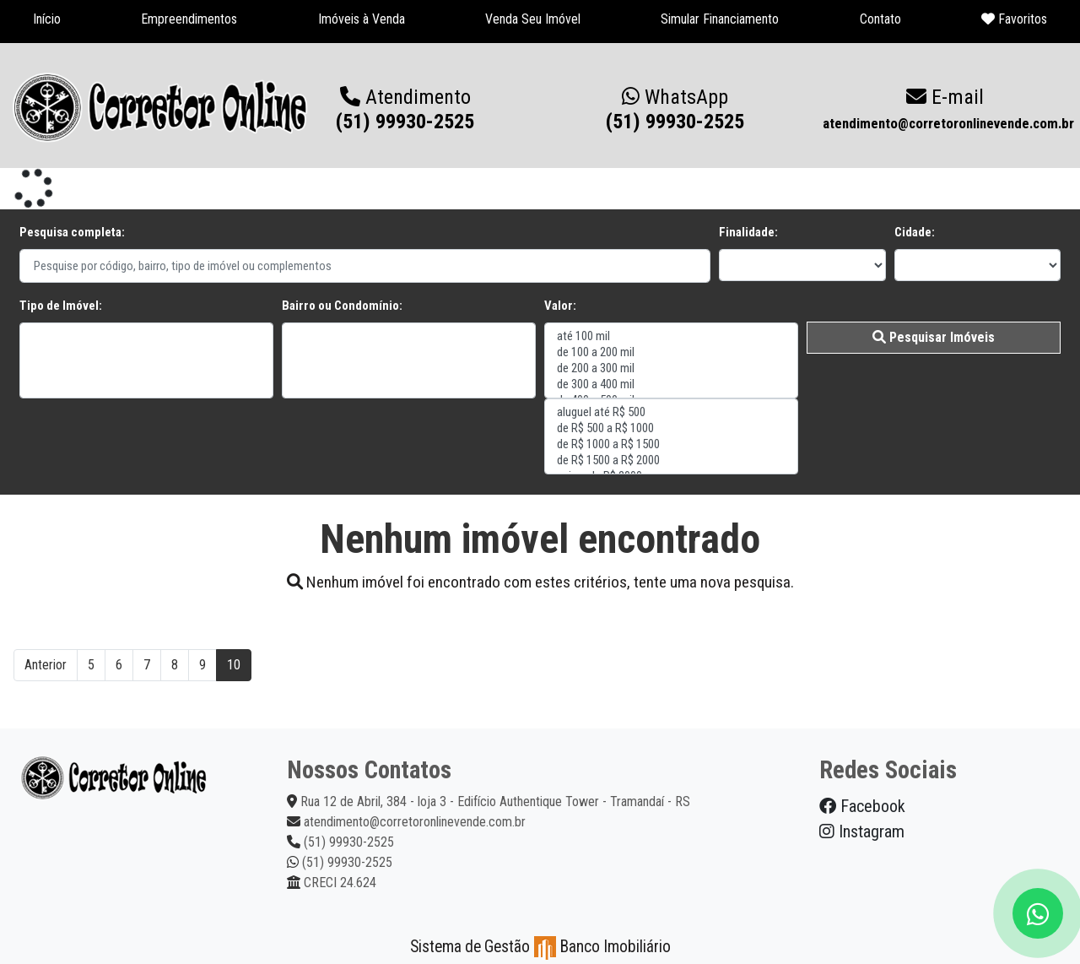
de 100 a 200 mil (671, 352)
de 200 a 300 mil (671, 368)
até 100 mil (671, 336)
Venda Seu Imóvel (532, 19)
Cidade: (914, 232)
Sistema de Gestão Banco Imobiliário (540, 946)
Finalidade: (748, 232)
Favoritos (1014, 19)
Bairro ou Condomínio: (342, 305)
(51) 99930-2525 (675, 109)
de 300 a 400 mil (671, 384)
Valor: (560, 305)
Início (47, 19)
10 (233, 665)
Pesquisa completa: (72, 232)
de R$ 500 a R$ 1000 (671, 428)
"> (146, 360)
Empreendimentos (189, 19)
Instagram (861, 831)
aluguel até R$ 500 (671, 412)
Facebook (862, 806)
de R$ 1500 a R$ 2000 (671, 460)
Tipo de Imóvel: (60, 305)
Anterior (45, 665)
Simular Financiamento (720, 19)
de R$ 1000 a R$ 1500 (671, 444)
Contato (880, 19)
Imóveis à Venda (361, 19)
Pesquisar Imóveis (933, 337)
